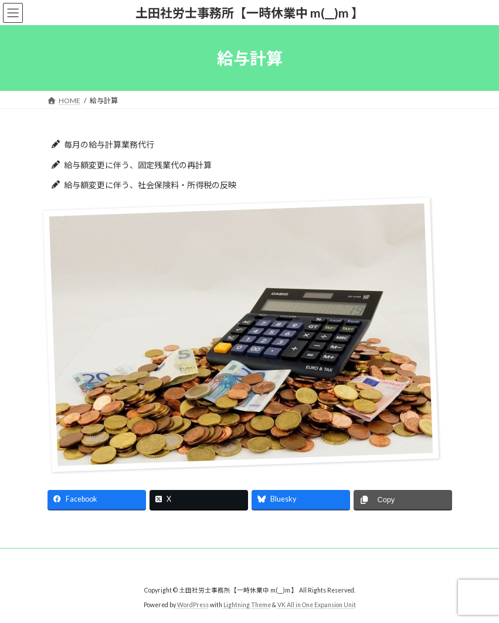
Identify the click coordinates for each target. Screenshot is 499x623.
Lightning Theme (247, 604)
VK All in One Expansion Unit (316, 604)
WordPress (193, 604)
